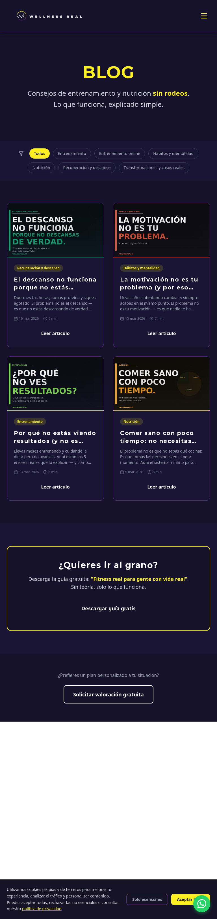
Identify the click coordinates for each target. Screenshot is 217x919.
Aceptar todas (191, 899)
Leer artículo (55, 333)
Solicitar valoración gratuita (108, 694)
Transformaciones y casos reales (154, 167)
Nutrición (41, 167)
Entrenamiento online (119, 153)
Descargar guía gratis (108, 608)
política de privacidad (42, 908)
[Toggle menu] (204, 16)
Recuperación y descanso (86, 167)
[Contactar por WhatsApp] (201, 903)
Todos (39, 153)
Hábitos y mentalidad (173, 153)
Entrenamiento (72, 153)
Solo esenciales (147, 899)
